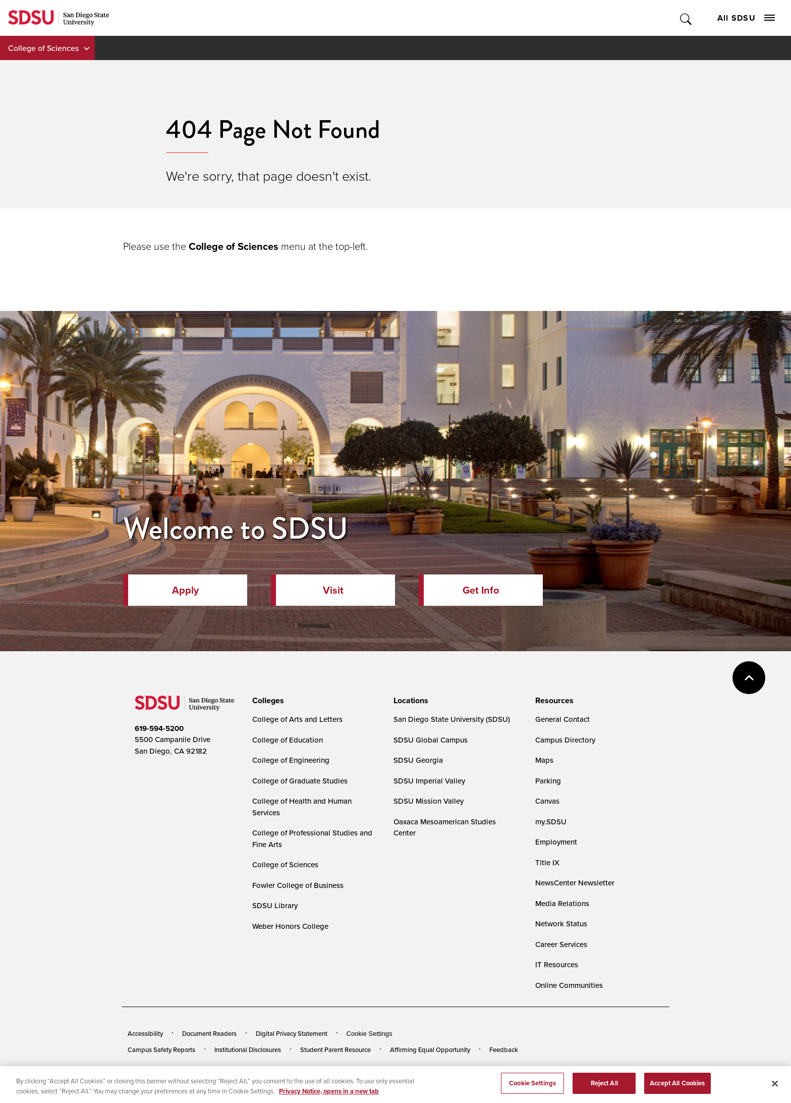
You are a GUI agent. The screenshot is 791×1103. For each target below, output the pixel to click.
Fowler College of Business (298, 885)
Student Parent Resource (335, 1049)
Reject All (604, 1087)
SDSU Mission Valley (428, 801)
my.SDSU (551, 821)
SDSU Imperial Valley (429, 780)
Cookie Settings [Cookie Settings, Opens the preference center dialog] (532, 1087)
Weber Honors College (290, 926)
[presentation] (266, 700)
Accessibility (145, 1033)
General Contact (562, 719)
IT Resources (556, 964)
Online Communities (569, 985)
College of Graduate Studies (300, 780)
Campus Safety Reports (161, 1049)
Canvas (547, 801)
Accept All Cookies (677, 1087)
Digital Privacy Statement (291, 1033)
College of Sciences (43, 48)
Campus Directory (565, 739)
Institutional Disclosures (247, 1049)
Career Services (561, 944)
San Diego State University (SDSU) (451, 719)
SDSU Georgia (418, 760)
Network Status (561, 923)
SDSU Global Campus (430, 739)
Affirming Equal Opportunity (430, 1049)
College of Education (287, 739)
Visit (333, 590)
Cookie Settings (369, 1033)
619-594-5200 (159, 728)
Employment (556, 841)
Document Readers (209, 1033)
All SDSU (746, 18)
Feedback (503, 1049)
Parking (548, 780)
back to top (748, 677)
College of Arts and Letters (297, 719)
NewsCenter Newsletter (574, 882)
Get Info (481, 590)
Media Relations (562, 903)
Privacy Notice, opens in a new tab (329, 1094)
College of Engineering (290, 760)
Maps (544, 760)
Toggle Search (686, 18)
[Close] (775, 1087)
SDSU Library (275, 905)
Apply (185, 590)
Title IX (547, 862)
